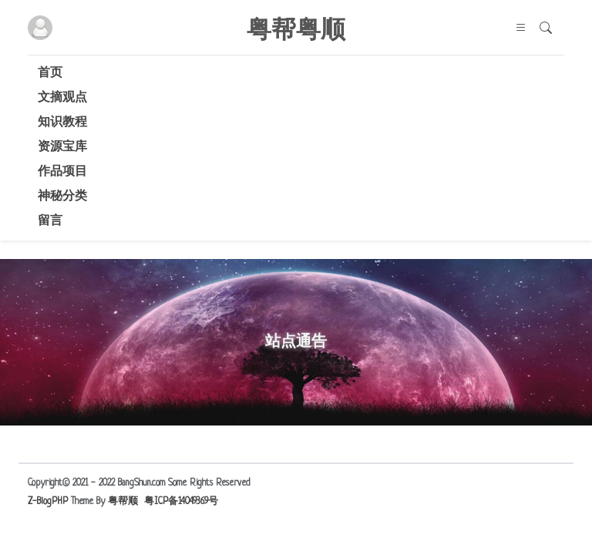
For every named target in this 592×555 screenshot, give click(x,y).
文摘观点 (62, 98)
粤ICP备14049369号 (181, 501)
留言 (50, 221)
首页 (50, 73)
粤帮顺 (123, 501)
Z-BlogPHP (48, 501)
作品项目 (62, 172)
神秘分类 (62, 197)
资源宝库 (62, 147)
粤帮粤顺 (296, 27)
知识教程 (62, 123)
